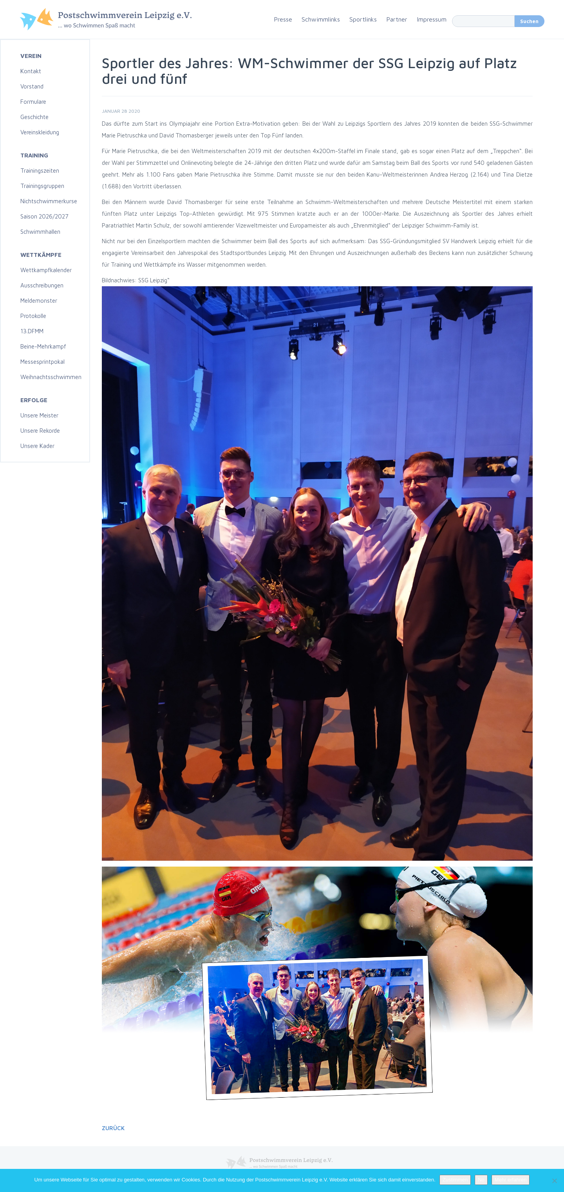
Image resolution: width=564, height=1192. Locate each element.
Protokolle (33, 315)
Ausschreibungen (41, 285)
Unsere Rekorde (40, 430)
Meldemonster (38, 300)
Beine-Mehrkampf (43, 346)
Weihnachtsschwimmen (50, 377)
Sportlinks (363, 19)
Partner (396, 19)
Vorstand (31, 86)
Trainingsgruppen (42, 185)
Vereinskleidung (39, 132)
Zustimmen (455, 1180)
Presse (283, 19)
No (481, 1180)
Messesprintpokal (42, 361)
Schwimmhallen (40, 231)
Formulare (33, 101)
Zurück (113, 1128)
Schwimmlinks (321, 19)
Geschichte (34, 117)
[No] (554, 1181)
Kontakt (30, 71)
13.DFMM (31, 331)
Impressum (431, 19)
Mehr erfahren (511, 1180)
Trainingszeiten (39, 170)
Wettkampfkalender (46, 270)
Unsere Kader (37, 445)
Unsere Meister (39, 415)
